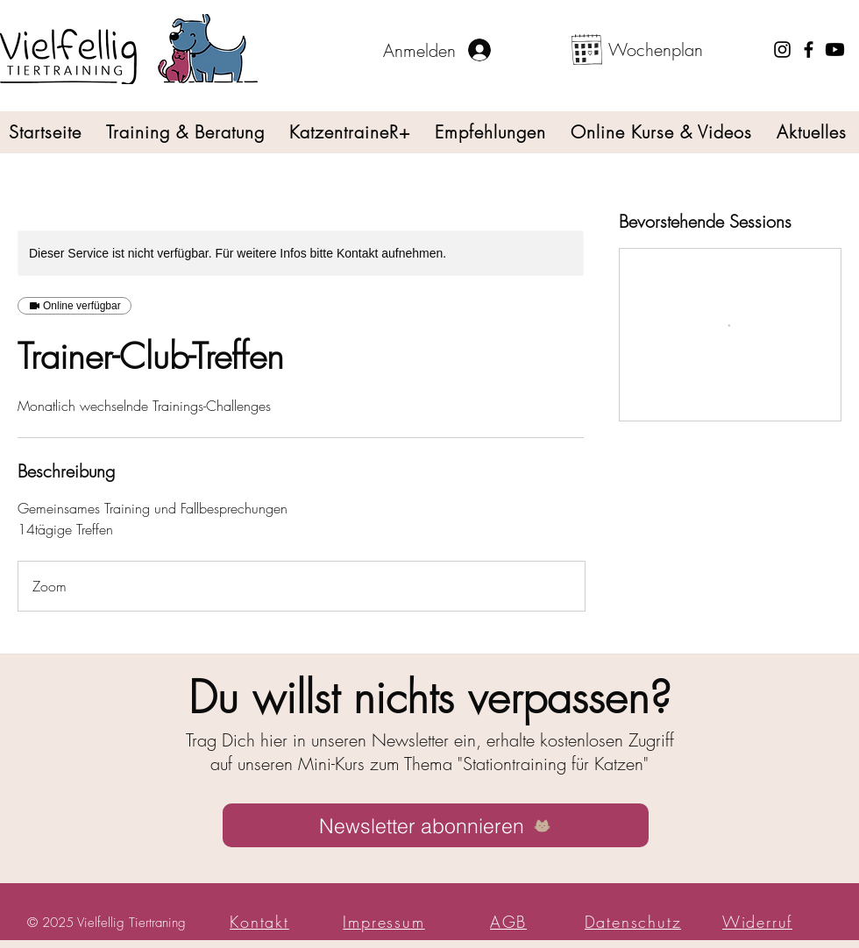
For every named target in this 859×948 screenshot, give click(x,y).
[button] (185, 132)
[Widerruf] (759, 921)
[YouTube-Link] (835, 49)
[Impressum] (385, 921)
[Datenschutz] (634, 921)
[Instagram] (782, 49)
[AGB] (510, 921)
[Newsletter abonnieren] (436, 825)
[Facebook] (809, 49)
